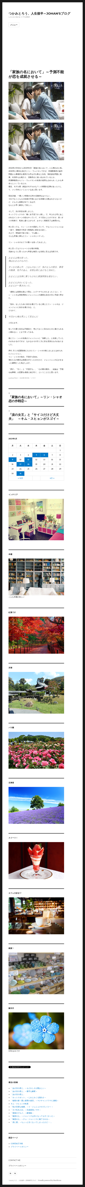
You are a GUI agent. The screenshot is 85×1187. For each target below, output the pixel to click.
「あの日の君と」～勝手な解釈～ (24, 1091)
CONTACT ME (17, 1143)
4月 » (52, 478)
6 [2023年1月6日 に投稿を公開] (44, 455)
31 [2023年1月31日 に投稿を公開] (20, 473)
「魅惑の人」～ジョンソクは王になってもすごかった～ (33, 1116)
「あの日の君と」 (18, 1094)
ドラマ (33, 378)
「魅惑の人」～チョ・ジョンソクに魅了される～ (30, 1119)
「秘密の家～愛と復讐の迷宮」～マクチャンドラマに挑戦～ (35, 1100)
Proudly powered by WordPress (49, 1180)
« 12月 (20, 478)
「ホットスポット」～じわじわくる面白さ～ (28, 1097)
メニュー (14, 25)
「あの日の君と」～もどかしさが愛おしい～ (28, 1088)
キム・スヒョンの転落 (19, 1104)
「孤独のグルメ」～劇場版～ (22, 1113)
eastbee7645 (13, 378)
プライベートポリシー (19, 1147)
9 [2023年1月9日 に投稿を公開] (12, 459)
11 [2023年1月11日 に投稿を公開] (28, 459)
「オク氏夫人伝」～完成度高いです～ (26, 1110)
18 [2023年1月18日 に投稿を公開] (28, 464)
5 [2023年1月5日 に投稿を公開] (36, 455)
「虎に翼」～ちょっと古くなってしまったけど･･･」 (31, 1122)
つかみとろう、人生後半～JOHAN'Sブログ (39, 13)
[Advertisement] (43, 53)
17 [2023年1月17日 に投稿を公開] (20, 464)
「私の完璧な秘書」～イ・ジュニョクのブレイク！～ (32, 1107)
